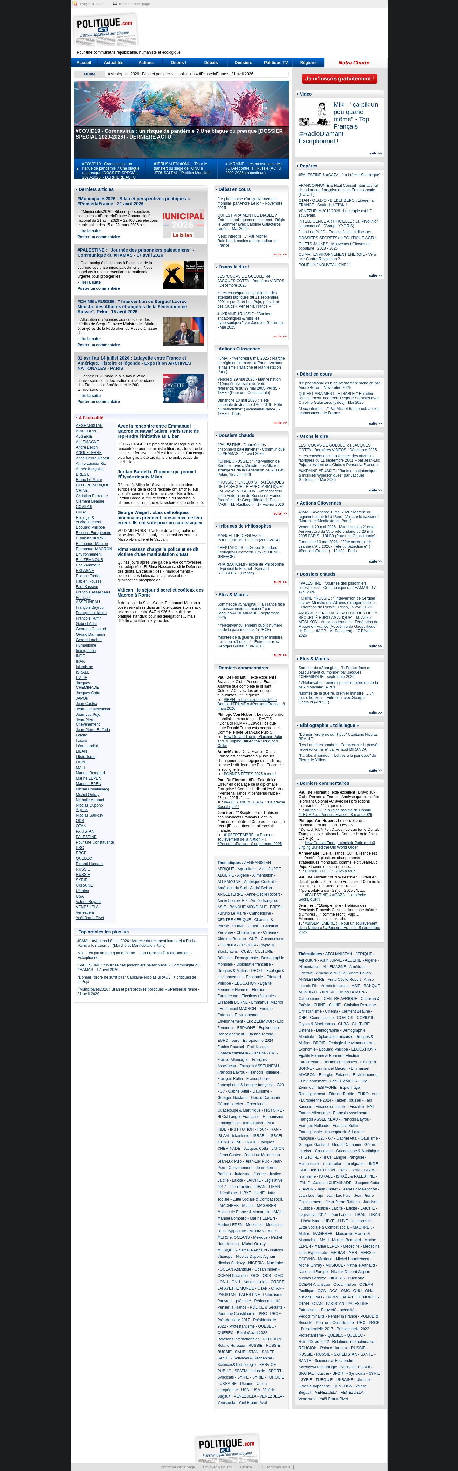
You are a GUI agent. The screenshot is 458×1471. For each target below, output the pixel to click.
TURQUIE (275, 1377)
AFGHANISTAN (89, 426)
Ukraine (82, 891)
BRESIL (83, 474)
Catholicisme (260, 913)
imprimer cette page (134, 4)
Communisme (272, 939)
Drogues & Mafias (233, 970)
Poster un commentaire (99, 237)
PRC (80, 847)
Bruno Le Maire (89, 480)
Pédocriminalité (267, 1301)
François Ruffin (88, 618)
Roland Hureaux (90, 864)
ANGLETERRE (89, 453)
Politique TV (276, 62)
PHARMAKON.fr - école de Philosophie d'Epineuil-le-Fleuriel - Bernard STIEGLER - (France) (251, 568)
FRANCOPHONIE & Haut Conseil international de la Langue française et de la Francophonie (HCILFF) (338, 190)
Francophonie (258, 1078)
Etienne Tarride (89, 576)
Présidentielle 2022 (353, 1329)
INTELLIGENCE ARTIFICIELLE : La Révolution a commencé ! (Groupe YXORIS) (339, 223)
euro (235, 1040)
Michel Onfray (88, 794)
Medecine (254, 1225)
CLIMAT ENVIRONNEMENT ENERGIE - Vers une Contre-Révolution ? (337, 256)
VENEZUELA (87, 907)
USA (80, 896)
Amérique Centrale (260, 881)
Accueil (83, 62)
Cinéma (269, 932)
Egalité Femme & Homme (320, 1056)
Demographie (246, 958)
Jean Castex (86, 704)
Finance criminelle (233, 1053)
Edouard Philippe (90, 527)
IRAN (274, 1129)
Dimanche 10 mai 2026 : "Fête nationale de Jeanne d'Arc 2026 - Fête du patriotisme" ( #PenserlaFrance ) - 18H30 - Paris (250, 407)
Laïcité (81, 735)
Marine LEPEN (88, 778)
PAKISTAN (85, 831)
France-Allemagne (233, 1059)
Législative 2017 (312, 1214)
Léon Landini (87, 746)
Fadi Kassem (87, 587)
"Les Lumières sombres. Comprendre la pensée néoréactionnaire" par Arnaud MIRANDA (339, 747)
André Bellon (87, 447)
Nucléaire (275, 1263)
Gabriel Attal (86, 623)
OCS (80, 820)
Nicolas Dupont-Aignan (255, 1256)
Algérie (243, 875)
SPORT (274, 1371)
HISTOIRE (273, 1110)
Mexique (260, 1237)
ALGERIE (84, 436)
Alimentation (262, 875)
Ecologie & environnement (88, 519)
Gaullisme (261, 1091)
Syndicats (226, 1377)
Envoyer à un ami (217, 1467)
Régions (308, 62)
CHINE (82, 490)
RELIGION (272, 1339)
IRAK (80, 661)
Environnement (89, 554)
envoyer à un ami (92, 4)
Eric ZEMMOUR (89, 560)
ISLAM (223, 1136)
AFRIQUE (226, 869)
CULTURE (264, 951)
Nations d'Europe (313, 1272)
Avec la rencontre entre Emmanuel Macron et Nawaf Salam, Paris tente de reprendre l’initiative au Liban (158, 431)
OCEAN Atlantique (235, 1269)
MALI (80, 767)
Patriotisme (272, 1294)
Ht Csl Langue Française (239, 1117)
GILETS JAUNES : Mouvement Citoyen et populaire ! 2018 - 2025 (334, 246)
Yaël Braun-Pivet (90, 918)
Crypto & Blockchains (317, 1024)
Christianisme (248, 932)
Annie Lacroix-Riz (91, 463)
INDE (80, 656)
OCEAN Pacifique (233, 1275)
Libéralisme (85, 757)
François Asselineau (93, 592)
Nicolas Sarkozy (89, 815)
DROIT (257, 970)
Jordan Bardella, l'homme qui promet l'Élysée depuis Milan (157, 474)
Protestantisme (242, 1326)
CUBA (81, 512)
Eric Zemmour (88, 565)
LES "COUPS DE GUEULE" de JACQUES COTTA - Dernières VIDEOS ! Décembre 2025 (251, 281)
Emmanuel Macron (92, 543)
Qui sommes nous (275, 1467)
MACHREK (229, 1205)
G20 (280, 1085)
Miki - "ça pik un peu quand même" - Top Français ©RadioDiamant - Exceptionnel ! (338, 123)
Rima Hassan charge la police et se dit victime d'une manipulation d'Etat (158, 552)
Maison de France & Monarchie (244, 1212)
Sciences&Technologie (237, 1364)
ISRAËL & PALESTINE (355, 1176)
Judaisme (242, 1174)
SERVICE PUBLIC (356, 1367)
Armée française (90, 469)
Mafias (247, 1205)
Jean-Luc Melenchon (93, 709)
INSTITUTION (242, 1129)
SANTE (268, 1352)
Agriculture (247, 869)
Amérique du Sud (232, 888)
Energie (266, 1009)
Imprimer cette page (178, 1467)
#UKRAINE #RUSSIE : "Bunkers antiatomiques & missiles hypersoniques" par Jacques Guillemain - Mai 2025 (251, 320)
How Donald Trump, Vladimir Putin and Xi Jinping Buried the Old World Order (250, 741)
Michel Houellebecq (92, 789)
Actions (146, 62)
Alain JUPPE (87, 431)
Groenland (256, 1104)
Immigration (86, 650)
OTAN (81, 826)
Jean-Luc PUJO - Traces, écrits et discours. (335, 232)
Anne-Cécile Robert (92, 458)
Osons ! (178, 62)
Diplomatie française (253, 964)
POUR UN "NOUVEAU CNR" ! (324, 265)
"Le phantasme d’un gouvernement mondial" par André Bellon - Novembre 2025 (250, 203)
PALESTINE (86, 837)
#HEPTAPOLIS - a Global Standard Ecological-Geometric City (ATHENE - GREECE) (249, 552)
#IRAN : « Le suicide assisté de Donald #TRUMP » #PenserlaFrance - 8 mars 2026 (251, 704)
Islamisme (84, 667)
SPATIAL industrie (250, 1371)
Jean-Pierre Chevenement (88, 722)
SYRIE (81, 880)
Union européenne (314, 1386)
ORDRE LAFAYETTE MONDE (351, 1297)
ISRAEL (83, 672)
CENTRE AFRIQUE (92, 485)
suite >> (280, 254)
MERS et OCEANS (234, 1237)
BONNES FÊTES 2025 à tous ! (250, 774)
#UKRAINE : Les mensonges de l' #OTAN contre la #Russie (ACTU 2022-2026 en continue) (254, 168)
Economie (254, 977)
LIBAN (81, 751)
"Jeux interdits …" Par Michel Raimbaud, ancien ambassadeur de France (248, 240)
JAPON (82, 698)
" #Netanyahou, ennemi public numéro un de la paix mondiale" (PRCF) (250, 627)
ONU (224, 1282)
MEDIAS (256, 1231)
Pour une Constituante (95, 842)
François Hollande (91, 613)
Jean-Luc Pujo (88, 714)
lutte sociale (361, 1221)
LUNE (259, 1193)
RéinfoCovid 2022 (252, 1333)
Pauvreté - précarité (234, 1301)
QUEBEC (84, 858)
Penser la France (232, 1307)
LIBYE (81, 762)
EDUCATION (245, 983)
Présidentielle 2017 (234, 1320)
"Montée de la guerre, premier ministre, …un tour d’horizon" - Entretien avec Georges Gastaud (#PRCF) (251, 641)
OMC (278, 1275)
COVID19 (84, 507)
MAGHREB (266, 1205)
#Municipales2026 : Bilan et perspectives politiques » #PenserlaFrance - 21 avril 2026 (180, 74)
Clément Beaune (90, 501)
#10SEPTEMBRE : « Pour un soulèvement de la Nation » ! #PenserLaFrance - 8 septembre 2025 (250, 839)
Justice (260, 1174)
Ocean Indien (265, 1269)
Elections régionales (259, 996)
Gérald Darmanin (90, 634)
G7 (222, 1091)
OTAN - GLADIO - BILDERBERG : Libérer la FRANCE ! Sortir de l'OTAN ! (336, 202)
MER (271, 1231)
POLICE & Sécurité (266, 1307)
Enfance (225, 1015)
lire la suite (91, 231)
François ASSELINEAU (88, 599)
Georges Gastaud (91, 629)
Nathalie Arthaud (90, 800)
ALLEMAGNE (87, 442)
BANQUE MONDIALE (248, 907)
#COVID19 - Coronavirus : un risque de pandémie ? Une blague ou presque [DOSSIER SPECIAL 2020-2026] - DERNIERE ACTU (111, 171)
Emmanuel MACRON (94, 549)
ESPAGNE (85, 570)
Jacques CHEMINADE (87, 685)
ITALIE (81, 677)
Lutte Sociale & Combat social (258, 1199)
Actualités (113, 62)
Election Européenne (93, 533)
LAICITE (253, 1180)
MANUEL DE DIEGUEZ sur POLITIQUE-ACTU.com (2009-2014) (249, 537)
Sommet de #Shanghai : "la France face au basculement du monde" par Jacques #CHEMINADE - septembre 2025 (251, 611)
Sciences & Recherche (252, 1358)
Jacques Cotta (88, 693)
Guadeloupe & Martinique (239, 1110)
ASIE (222, 907)
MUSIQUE (226, 1250)
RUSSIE (83, 869)
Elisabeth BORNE (91, 538)
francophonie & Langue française (246, 1085)
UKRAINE (84, 885)
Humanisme (86, 645)
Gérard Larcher (89, 640)
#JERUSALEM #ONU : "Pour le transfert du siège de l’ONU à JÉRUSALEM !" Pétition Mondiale (182, 168)
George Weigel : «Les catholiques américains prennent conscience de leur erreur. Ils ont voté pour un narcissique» (160, 517)
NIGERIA (256, 1263)
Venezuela (85, 912)
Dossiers (243, 62)
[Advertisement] (269, 30)
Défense (225, 958)
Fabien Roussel (89, 581)
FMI (272, 1053)
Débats (211, 62)
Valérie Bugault (89, 901)
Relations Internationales (239, 1339)
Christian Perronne (92, 496)
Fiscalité (259, 1053)
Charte (246, 1467)
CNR (253, 939)
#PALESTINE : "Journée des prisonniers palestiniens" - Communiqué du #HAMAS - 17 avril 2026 (136, 252)
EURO (223, 1040)
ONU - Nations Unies (249, 1282)
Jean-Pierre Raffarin (93, 730)
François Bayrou (90, 607)
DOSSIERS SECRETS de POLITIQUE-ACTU (337, 238)
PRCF (81, 853)
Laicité (81, 740)
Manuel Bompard (90, 773)
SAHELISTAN (247, 1352)
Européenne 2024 (258, 1040)
